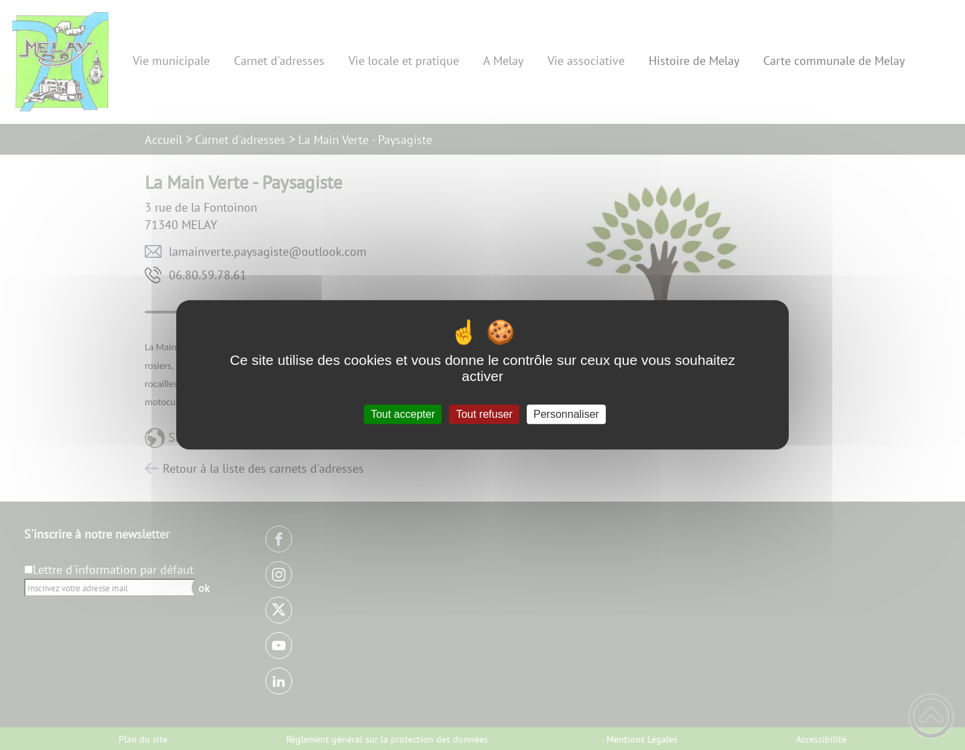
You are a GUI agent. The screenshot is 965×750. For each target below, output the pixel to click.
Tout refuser (484, 414)
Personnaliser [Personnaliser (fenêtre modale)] (566, 414)
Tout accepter (403, 414)
